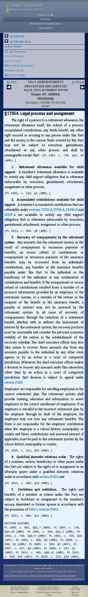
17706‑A (58, 209)
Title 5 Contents (15, 56)
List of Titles (13, 61)
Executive (24, 589)
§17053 (11, 82)
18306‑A (72, 209)
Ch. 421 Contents (15, 51)
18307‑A (10, 214)
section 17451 (13, 382)
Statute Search (13, 46)
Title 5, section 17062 (43, 509)
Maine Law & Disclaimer (19, 65)
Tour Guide (42, 589)
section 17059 (48, 476)
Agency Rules (23, 592)
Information (45, 28)
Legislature (14, 589)
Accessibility (53, 589)
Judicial (13, 592)
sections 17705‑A (40, 209)
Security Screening (43, 592)
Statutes (45, 19)
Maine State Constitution (45, 23)
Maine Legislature (15, 75)
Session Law (45, 15)
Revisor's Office (14, 70)
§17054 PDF (17, 36)
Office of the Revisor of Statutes (16, 576)
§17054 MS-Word (20, 41)
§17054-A (78, 82)
